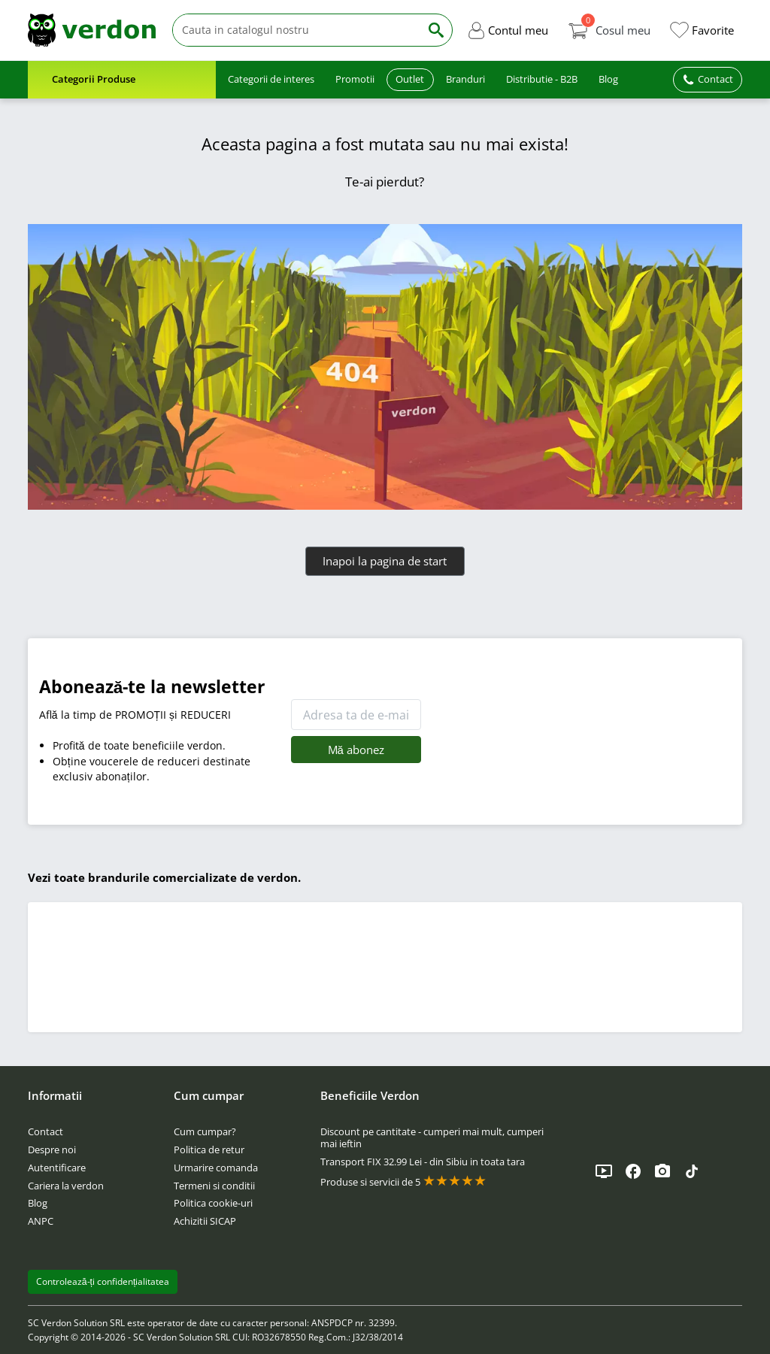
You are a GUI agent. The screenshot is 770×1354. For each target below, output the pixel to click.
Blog (37, 1203)
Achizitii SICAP (205, 1221)
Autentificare (57, 1167)
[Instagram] (662, 1171)
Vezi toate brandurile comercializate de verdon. (164, 877)
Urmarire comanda (216, 1167)
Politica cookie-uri (213, 1203)
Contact (45, 1131)
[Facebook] (633, 1171)
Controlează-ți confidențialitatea (103, 1281)
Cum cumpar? (205, 1131)
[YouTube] (604, 1171)
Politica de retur (209, 1149)
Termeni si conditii (214, 1185)
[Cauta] (296, 30)
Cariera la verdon (66, 1185)
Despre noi (52, 1149)
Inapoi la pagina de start (385, 560)
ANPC (40, 1221)
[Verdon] (92, 30)
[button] (507, 30)
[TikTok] (692, 1171)
